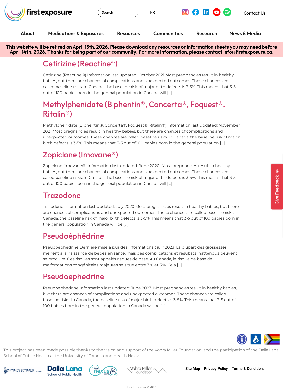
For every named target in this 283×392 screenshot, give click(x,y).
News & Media (245, 33)
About (28, 33)
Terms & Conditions (248, 368)
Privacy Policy (216, 368)
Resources (128, 33)
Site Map (192, 368)
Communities (168, 33)
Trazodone (62, 195)
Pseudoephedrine (73, 276)
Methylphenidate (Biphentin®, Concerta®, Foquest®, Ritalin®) (134, 108)
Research (206, 33)
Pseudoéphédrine (73, 236)
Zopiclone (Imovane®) (80, 154)
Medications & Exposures (76, 33)
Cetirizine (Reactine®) (80, 63)
